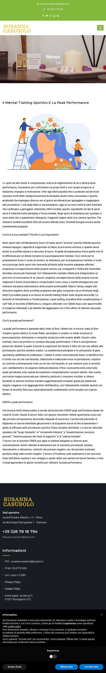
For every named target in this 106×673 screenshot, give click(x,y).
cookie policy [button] (14, 626)
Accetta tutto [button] (91, 666)
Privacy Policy (13, 582)
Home (46, 63)
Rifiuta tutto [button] (66, 666)
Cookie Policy (12, 589)
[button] (101, 614)
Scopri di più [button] (14, 666)
